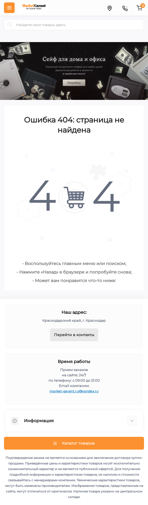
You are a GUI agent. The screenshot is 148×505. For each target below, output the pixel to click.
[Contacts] (125, 7)
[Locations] (109, 7)
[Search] (10, 24)
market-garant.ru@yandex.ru (74, 391)
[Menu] (9, 7)
